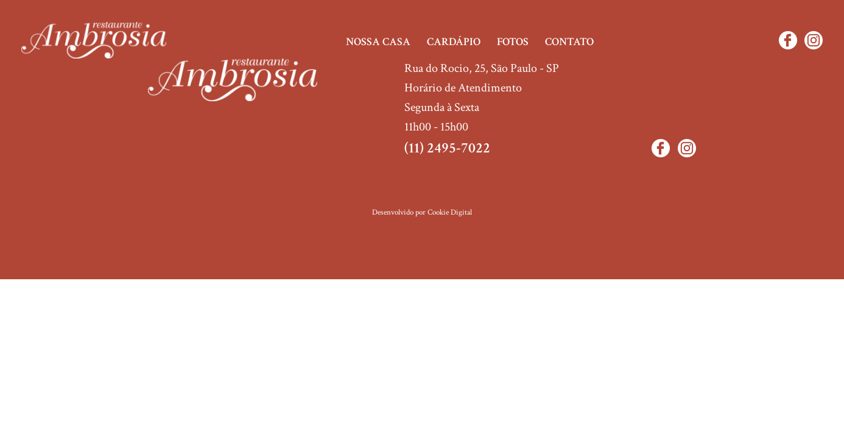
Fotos (513, 42)
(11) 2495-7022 (447, 147)
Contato (569, 42)
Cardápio (453, 42)
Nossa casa (378, 42)
